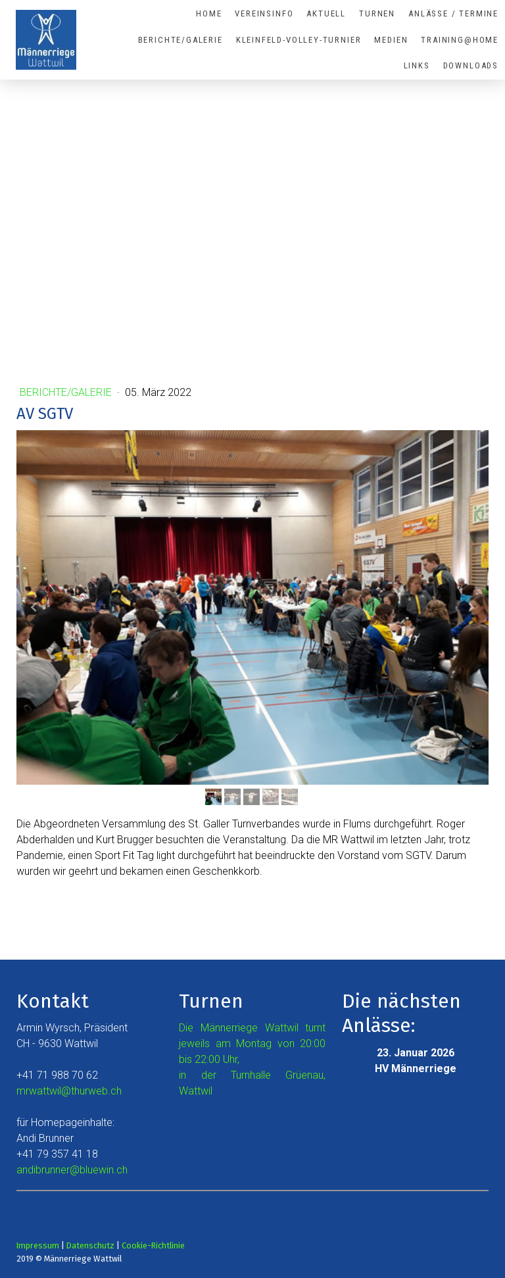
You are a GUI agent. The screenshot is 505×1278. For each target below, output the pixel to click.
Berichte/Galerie (180, 40)
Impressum (37, 1245)
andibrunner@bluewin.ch (72, 1170)
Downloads (470, 65)
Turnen (377, 13)
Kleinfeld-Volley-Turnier (299, 40)
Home (209, 13)
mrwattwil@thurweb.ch (69, 1091)
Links (417, 65)
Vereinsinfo (264, 13)
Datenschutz (90, 1245)
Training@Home (459, 40)
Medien (391, 40)
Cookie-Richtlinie (153, 1245)
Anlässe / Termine (453, 13)
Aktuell (326, 13)
